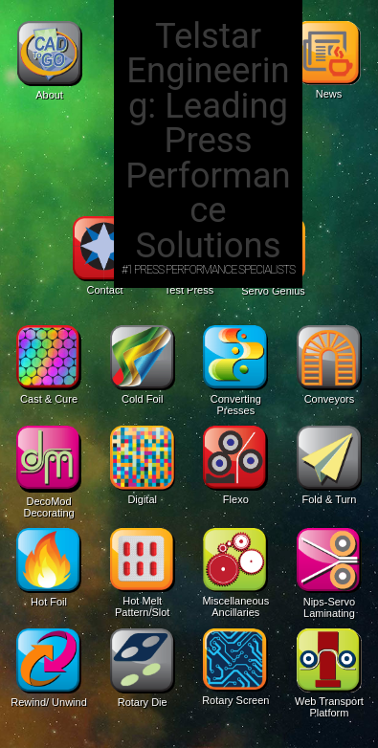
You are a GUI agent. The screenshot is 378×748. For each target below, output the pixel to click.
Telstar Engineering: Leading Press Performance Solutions (208, 140)
